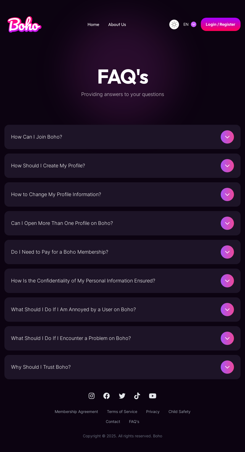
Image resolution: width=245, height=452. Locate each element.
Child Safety (179, 411)
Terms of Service (122, 411)
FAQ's (134, 421)
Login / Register (220, 24)
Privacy (153, 411)
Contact (113, 421)
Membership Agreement (76, 411)
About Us (117, 24)
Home (93, 24)
